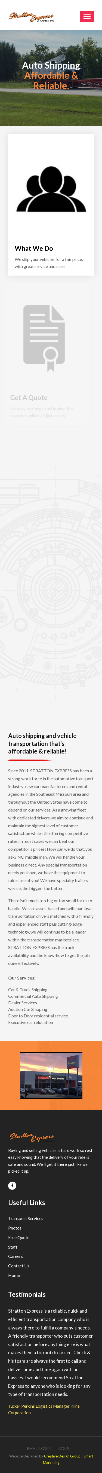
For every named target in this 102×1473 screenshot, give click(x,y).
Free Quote (18, 1237)
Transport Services (25, 1218)
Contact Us (18, 1265)
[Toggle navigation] (87, 16)
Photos (14, 1227)
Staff (12, 1246)
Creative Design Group (62, 1456)
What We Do (34, 248)
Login (64, 1448)
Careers (15, 1256)
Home (14, 1275)
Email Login (39, 1448)
